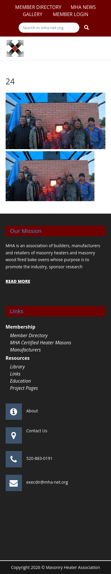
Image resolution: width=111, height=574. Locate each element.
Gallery (33, 14)
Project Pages (24, 388)
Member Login (70, 14)
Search (86, 27)
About (32, 411)
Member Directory (38, 7)
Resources (18, 358)
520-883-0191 (39, 458)
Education (20, 381)
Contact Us (36, 430)
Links (15, 373)
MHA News (83, 7)
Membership (21, 327)
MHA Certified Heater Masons (40, 342)
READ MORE (18, 281)
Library (17, 366)
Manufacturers (25, 349)
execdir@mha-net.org (47, 482)
